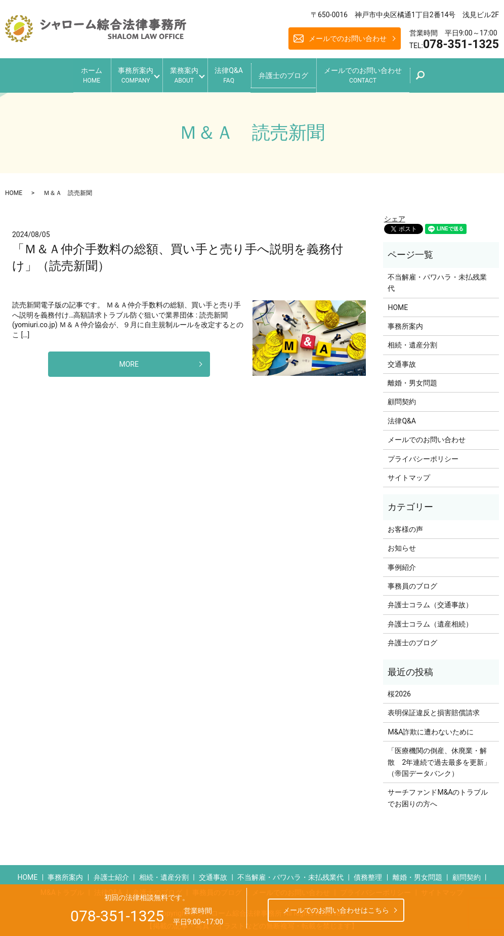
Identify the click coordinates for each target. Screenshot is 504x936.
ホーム (75, 73)
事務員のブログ (412, 582)
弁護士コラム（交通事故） (430, 601)
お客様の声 (405, 526)
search (445, 76)
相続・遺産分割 (412, 341)
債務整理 (368, 874)
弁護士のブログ (294, 73)
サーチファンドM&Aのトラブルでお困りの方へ (438, 794)
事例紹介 (402, 563)
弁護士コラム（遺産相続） (430, 620)
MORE (129, 360)
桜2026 (399, 690)
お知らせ (402, 544)
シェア (394, 215)
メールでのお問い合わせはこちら (336, 910)
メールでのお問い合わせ (348, 38)
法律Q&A (234, 73)
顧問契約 (402, 398)
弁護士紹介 (111, 874)
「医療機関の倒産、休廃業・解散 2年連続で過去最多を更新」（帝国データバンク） (439, 758)
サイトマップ (409, 474)
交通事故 (402, 360)
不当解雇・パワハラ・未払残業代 (437, 279)
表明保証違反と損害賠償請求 (434, 709)
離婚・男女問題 (412, 379)
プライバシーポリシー (423, 455)
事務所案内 (124, 73)
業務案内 (181, 73)
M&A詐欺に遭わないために (431, 728)
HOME (13, 188)
